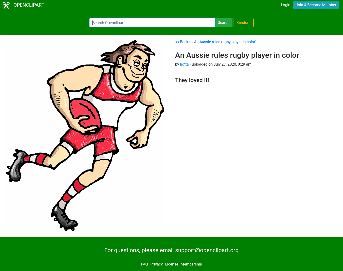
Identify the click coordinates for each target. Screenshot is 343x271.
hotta (184, 64)
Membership (191, 264)
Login (285, 5)
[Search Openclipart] (152, 22)
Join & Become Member (316, 5)
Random (243, 22)
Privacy (156, 264)
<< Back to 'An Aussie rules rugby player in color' (215, 42)
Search (223, 22)
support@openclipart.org (206, 250)
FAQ (144, 264)
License (171, 264)
